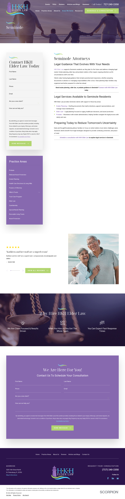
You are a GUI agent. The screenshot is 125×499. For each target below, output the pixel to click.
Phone (11, 86)
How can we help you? (16, 108)
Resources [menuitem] (79, 11)
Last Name (12, 79)
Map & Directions (11, 475)
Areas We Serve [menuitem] (67, 11)
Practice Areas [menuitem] (47, 11)
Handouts (86, 4)
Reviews (62, 4)
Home (38, 454)
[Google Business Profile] (118, 478)
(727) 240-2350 (110, 469)
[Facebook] (108, 478)
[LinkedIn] (113, 478)
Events (47, 4)
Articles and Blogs (73, 4)
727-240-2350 (111, 4)
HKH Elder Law (58, 69)
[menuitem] (24, 170)
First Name (12, 71)
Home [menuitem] (37, 11)
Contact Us (85, 454)
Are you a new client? (16, 101)
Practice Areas (46, 454)
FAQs (54, 4)
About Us (56, 454)
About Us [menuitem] (57, 11)
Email (11, 94)
